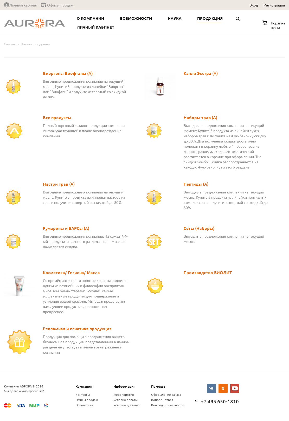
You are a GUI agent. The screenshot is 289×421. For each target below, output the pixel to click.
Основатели (84, 405)
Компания (83, 386)
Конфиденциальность (167, 405)
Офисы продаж (86, 400)
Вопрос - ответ (162, 400)
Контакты (82, 394)
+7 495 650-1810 (220, 401)
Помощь (158, 386)
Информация (124, 386)
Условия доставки (126, 405)
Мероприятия (123, 394)
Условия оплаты (125, 400)
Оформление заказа (166, 394)
